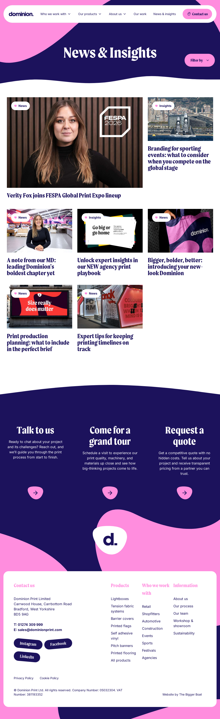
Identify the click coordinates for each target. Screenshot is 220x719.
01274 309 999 (30, 624)
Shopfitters (151, 614)
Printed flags (121, 626)
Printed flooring (123, 653)
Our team (180, 613)
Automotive (151, 621)
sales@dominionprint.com (40, 630)
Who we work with (55, 14)
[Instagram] (28, 644)
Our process (183, 606)
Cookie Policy (49, 678)
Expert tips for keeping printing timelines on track (105, 342)
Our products (90, 14)
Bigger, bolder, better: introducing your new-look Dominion (175, 266)
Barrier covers (122, 618)
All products (120, 660)
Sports (147, 643)
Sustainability (184, 633)
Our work (140, 14)
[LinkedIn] (26, 657)
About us (118, 14)
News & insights (164, 14)
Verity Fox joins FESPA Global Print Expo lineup (64, 195)
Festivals (149, 650)
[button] (35, 492)
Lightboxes (120, 599)
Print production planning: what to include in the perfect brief (38, 342)
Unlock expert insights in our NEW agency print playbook (107, 266)
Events (147, 636)
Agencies (149, 658)
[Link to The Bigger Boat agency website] (204, 694)
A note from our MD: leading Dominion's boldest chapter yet (31, 266)
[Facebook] (58, 644)
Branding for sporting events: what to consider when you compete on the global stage (179, 158)
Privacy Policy (24, 678)
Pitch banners (122, 645)
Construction (152, 628)
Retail (146, 606)
